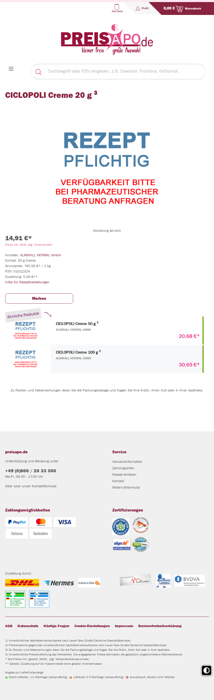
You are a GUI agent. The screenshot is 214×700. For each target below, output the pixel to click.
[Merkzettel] (117, 8)
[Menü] (11, 69)
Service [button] (119, 452)
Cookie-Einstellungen (92, 626)
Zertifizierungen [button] (127, 510)
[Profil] (142, 8)
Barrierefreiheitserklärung (160, 626)
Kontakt (118, 481)
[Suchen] (38, 71)
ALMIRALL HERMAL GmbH (40, 255)
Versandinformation (127, 461)
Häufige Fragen (56, 626)
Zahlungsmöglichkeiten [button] (27, 510)
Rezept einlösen (124, 474)
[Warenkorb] (181, 8)
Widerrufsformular (126, 487)
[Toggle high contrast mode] (206, 670)
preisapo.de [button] (16, 452)
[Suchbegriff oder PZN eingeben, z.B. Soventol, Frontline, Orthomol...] (126, 71)
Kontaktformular (44, 486)
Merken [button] (39, 298)
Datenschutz (28, 626)
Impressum (124, 626)
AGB (8, 626)
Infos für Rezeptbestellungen (27, 282)
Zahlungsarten (123, 468)
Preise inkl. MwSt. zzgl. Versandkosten (28, 244)
